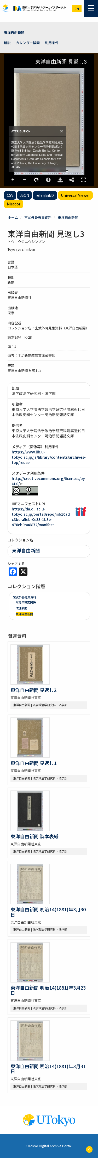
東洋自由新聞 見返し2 (33, 689)
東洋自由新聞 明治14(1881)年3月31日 (48, 1069)
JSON (24, 195)
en (76, 8)
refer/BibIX (45, 195)
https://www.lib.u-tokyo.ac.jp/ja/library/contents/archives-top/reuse (49, 457)
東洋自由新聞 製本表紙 (34, 836)
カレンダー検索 (28, 42)
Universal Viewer (75, 195)
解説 (7, 42)
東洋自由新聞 (14, 32)
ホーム (13, 217)
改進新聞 (21, 608)
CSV (10, 195)
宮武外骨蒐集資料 (37, 217)
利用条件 (52, 42)
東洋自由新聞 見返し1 (33, 762)
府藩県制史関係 (26, 602)
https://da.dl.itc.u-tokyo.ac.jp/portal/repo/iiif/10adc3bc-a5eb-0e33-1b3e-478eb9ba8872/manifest (41, 516)
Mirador (13, 203)
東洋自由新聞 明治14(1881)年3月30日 (48, 912)
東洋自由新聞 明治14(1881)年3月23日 (48, 990)
